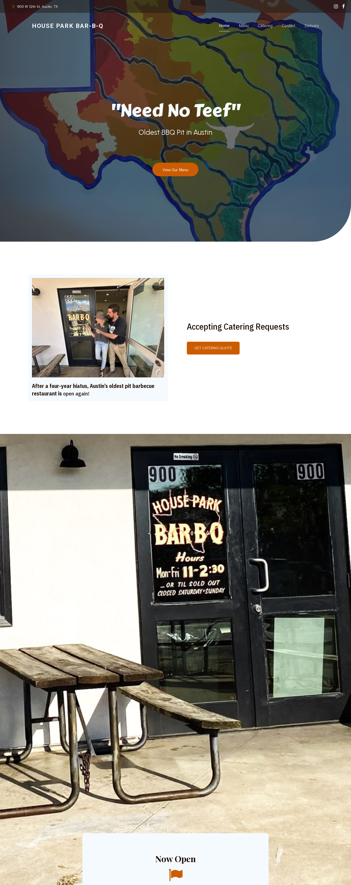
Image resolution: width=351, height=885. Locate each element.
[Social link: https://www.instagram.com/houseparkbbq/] (336, 6)
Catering (265, 25)
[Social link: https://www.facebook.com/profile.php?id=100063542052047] (343, 6)
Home (224, 25)
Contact (288, 25)
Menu (244, 25)
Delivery (311, 25)
